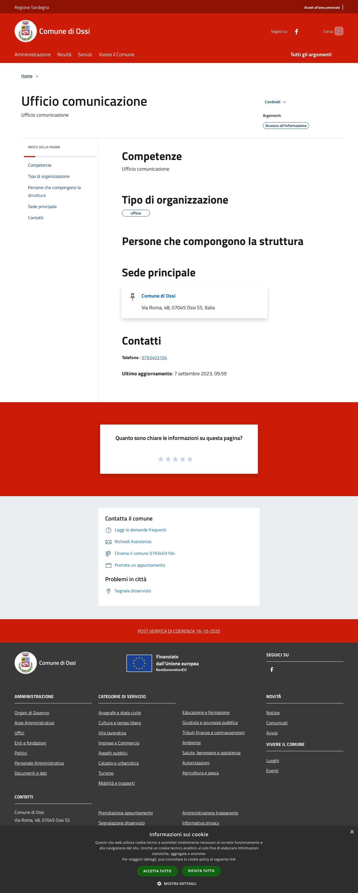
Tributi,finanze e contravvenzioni (213, 732)
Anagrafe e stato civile (119, 712)
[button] (179, 883)
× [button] (352, 832)
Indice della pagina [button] (44, 147)
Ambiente (191, 742)
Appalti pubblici (113, 753)
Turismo (106, 773)
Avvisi (272, 732)
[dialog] (179, 859)
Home (26, 75)
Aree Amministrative (34, 722)
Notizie (273, 712)
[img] (85, 146)
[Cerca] (336, 31)
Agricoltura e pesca (200, 772)
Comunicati (277, 722)
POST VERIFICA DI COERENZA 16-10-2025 (179, 631)
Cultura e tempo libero (119, 722)
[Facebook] (287, 31)
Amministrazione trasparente (210, 812)
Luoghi (272, 760)
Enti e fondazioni (30, 742)
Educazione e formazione (206, 712)
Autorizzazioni (195, 762)
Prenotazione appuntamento (125, 812)
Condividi (276, 102)
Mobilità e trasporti (116, 783)
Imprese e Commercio (118, 742)
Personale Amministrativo (39, 763)
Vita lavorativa (112, 732)
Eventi (272, 770)
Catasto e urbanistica (118, 763)
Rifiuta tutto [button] (201, 870)
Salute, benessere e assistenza (211, 752)
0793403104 (154, 357)
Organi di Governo (32, 712)
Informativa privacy (200, 822)
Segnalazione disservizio (121, 822)
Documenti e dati (31, 773)
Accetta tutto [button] (157, 871)
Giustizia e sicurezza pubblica (210, 722)
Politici (21, 753)
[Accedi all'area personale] (322, 7)
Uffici (19, 732)
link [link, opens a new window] (233, 859)
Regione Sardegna (32, 7)
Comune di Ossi (159, 296)
